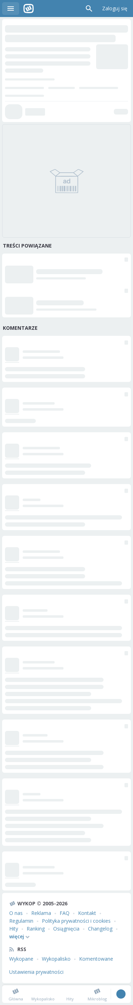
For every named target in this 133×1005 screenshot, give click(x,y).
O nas (16, 913)
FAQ (65, 913)
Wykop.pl (28, 8)
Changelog (100, 928)
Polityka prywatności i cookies (76, 920)
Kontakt (87, 913)
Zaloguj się (114, 8)
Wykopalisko (56, 958)
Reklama (41, 913)
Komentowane (96, 958)
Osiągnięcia (66, 928)
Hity (13, 928)
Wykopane (21, 958)
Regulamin (21, 920)
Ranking (36, 928)
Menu (10, 8)
